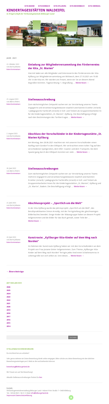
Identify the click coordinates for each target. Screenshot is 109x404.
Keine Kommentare (13, 69)
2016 (8, 320)
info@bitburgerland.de (39, 393)
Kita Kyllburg (60, 6)
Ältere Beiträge (15, 272)
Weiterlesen (82, 83)
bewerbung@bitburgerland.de (18, 367)
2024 (8, 294)
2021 (8, 303)
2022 (8, 300)
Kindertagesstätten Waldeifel (36, 10)
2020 (8, 307)
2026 (8, 287)
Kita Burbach (44, 6)
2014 (8, 326)
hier (40, 377)
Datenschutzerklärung (24, 395)
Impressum (11, 395)
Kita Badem (29, 6)
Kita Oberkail (94, 6)
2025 (8, 290)
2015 (8, 323)
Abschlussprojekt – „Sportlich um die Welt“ (55, 203)
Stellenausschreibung (41, 99)
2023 (8, 297)
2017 (8, 317)
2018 (8, 313)
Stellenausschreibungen (43, 168)
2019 (8, 310)
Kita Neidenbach (77, 6)
